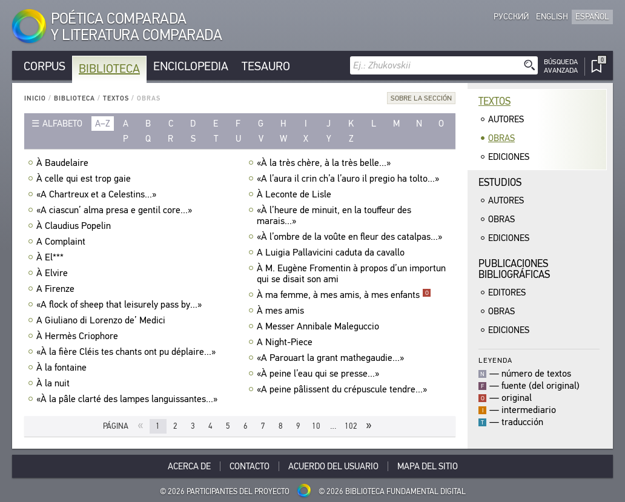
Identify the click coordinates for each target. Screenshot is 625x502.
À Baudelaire (63, 162)
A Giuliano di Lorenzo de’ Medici (102, 320)
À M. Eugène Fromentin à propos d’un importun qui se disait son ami (351, 274)
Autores (506, 119)
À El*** (51, 257)
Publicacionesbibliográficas (514, 269)
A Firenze (57, 288)
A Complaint (62, 241)
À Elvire (53, 273)
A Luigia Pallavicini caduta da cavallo (332, 252)
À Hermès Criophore (78, 336)
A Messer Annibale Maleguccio (319, 326)
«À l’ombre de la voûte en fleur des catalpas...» (351, 236)
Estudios (499, 182)
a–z (102, 123)
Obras (501, 138)
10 (316, 426)
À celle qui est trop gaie (85, 178)
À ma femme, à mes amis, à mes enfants (344, 294)
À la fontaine (63, 367)
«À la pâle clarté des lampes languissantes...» (128, 399)
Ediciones (508, 156)
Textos (116, 98)
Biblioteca (109, 69)
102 (351, 426)
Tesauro (266, 66)
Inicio (35, 98)
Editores (507, 292)
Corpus (44, 66)
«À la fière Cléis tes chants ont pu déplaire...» (127, 351)
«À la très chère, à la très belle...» (325, 162)
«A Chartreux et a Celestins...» (97, 194)
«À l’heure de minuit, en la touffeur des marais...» (334, 215)
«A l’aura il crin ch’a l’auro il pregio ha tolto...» (349, 178)
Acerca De (189, 466)
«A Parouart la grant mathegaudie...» (332, 357)
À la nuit (54, 383)
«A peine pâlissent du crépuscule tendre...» (343, 389)
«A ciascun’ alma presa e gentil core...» (115, 210)
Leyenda (495, 360)
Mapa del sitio (427, 466)
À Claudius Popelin (75, 225)
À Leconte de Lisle (295, 194)
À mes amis (282, 310)
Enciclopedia (190, 66)
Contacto (250, 466)
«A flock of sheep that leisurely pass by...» (120, 304)
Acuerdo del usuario (333, 466)
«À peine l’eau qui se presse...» (319, 373)
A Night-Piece (286, 342)
